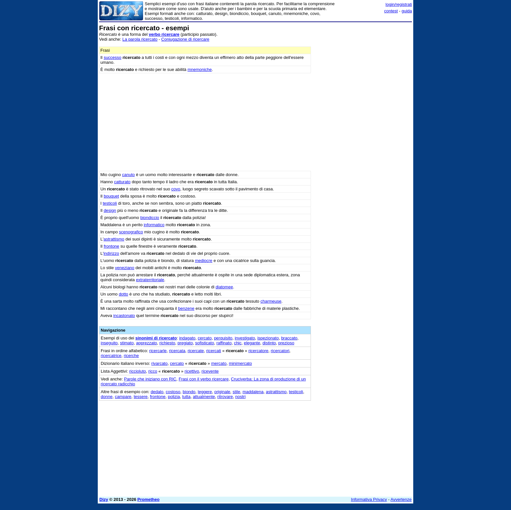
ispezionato (268, 338)
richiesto (167, 342)
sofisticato (204, 342)
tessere (141, 396)
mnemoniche (199, 69)
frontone (111, 246)
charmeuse (270, 301)
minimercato (240, 363)
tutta (186, 396)
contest (391, 10)
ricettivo (191, 371)
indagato (187, 338)
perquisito (223, 338)
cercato (205, 338)
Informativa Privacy (369, 499)
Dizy (103, 499)
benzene (186, 308)
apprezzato (146, 342)
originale (222, 391)
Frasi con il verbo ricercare (203, 379)
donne (106, 396)
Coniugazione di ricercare (185, 39)
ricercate (196, 350)
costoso (173, 391)
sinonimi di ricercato (156, 338)
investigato (245, 338)
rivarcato (159, 363)
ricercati (213, 350)
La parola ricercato (140, 39)
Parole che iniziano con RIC (150, 379)
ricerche (131, 355)
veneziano (124, 267)
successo (112, 57)
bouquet (111, 196)
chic (237, 342)
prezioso (286, 342)
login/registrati (399, 4)
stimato (127, 342)
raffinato (224, 342)
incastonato (124, 315)
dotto (123, 294)
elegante (252, 342)
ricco (152, 371)
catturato (122, 181)
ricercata (177, 350)
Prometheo (149, 499)
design (110, 210)
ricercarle (158, 350)
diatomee (224, 286)
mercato (218, 363)
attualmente (204, 396)
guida (407, 10)
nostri (240, 396)
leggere (205, 391)
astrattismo (114, 239)
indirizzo (111, 253)
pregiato (185, 342)
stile (236, 391)
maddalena (252, 391)
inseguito (109, 342)
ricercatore (258, 350)
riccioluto (137, 371)
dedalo (157, 391)
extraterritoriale (150, 279)
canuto (128, 174)
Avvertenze (401, 499)
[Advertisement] (363, 122)
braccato (289, 338)
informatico (154, 224)
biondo (189, 391)
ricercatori (280, 350)
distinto (269, 342)
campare (123, 396)
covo (175, 188)
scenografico (131, 231)
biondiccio (149, 217)
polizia (174, 396)
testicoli (110, 203)
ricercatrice (111, 355)
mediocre (203, 260)
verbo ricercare (164, 34)
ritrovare (225, 396)
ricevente (210, 371)
